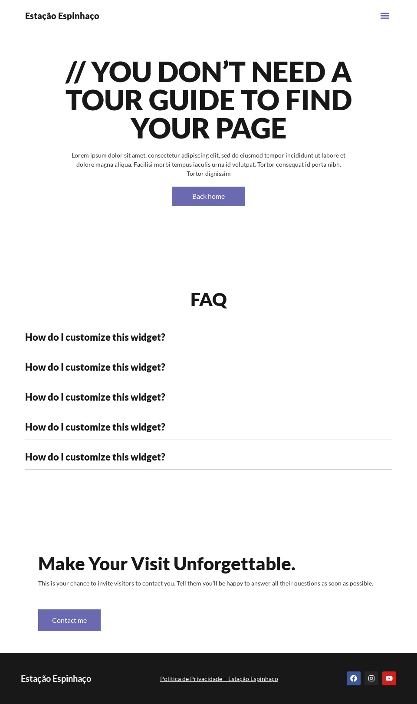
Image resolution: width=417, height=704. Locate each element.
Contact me (69, 620)
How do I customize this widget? (95, 337)
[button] (385, 15)
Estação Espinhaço (62, 15)
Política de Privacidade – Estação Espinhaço (219, 678)
